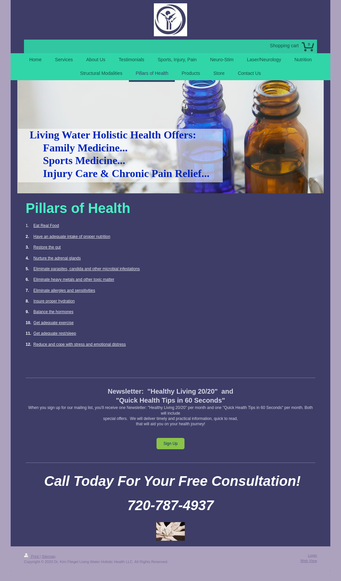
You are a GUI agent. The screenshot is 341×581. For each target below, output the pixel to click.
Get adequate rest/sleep (54, 333)
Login (312, 555)
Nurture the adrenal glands (57, 258)
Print (32, 556)
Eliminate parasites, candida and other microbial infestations (86, 269)
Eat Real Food (46, 225)
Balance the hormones (53, 311)
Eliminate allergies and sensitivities (64, 290)
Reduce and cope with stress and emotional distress (79, 344)
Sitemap (48, 556)
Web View (308, 561)
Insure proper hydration (54, 301)
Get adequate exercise (53, 322)
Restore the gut (47, 247)
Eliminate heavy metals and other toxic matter (73, 279)
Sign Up (171, 443)
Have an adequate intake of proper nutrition (71, 236)
